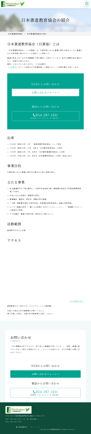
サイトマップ (35, 427)
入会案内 (12, 67)
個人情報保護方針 (22, 427)
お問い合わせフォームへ (45, 92)
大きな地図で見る (76, 301)
